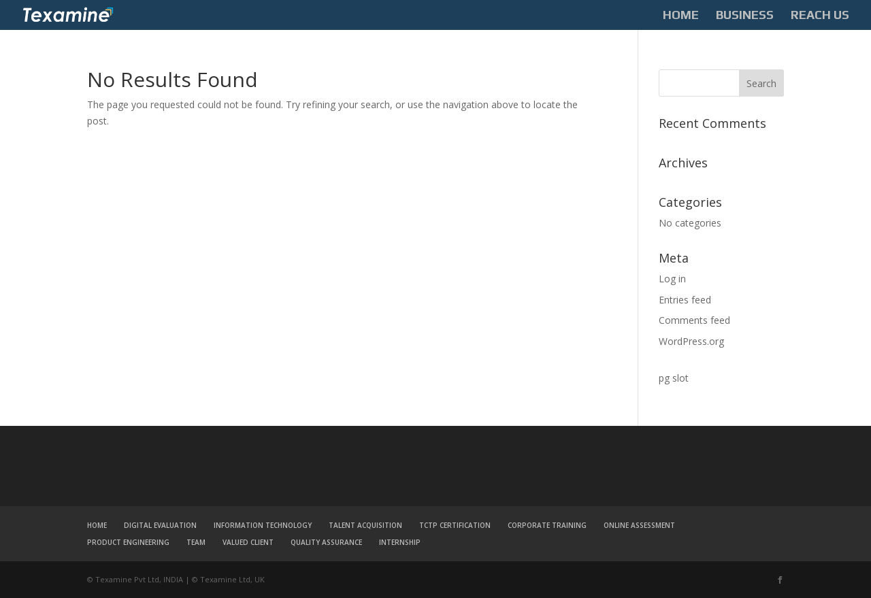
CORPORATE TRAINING (547, 525)
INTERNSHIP (400, 542)
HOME (681, 16)
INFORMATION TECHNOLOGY (263, 525)
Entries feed (685, 299)
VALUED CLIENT (248, 542)
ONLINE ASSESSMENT (639, 525)
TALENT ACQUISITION (365, 525)
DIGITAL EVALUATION (160, 525)
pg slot (674, 377)
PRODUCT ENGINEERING (128, 542)
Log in (672, 278)
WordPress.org (691, 341)
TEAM (196, 542)
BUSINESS (745, 16)
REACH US (820, 16)
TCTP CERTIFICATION (455, 525)
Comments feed (694, 320)
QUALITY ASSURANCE (326, 542)
